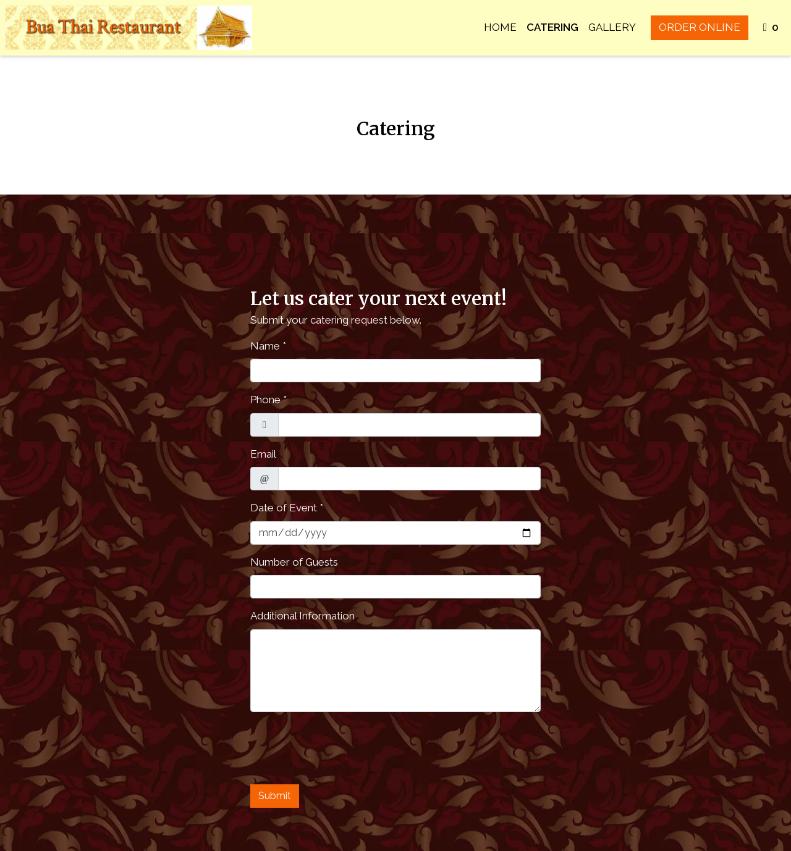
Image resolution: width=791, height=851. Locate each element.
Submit (274, 796)
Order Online (699, 27)
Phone (265, 399)
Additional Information (302, 616)
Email (263, 454)
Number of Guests (294, 562)
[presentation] (344, 746)
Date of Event (283, 507)
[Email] (409, 478)
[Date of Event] (395, 533)
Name (265, 346)
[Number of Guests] (395, 586)
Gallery (612, 27)
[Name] (395, 370)
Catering (552, 27)
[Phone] (409, 425)
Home (500, 27)
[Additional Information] (395, 670)
